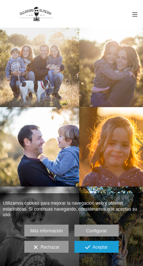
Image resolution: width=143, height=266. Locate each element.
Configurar (96, 230)
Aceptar (96, 247)
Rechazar (46, 247)
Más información (46, 230)
